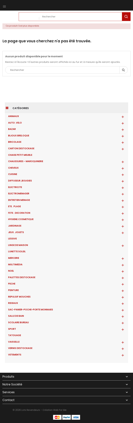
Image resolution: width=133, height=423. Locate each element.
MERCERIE (13, 258)
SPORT (12, 329)
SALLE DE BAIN (16, 316)
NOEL (11, 270)
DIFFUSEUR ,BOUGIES (20, 180)
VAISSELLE (14, 341)
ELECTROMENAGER (18, 193)
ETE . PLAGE (14, 206)
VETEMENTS (14, 354)
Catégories (21, 108)
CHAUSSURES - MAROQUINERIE (25, 161)
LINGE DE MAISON (18, 245)
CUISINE (12, 174)
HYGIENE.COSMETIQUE (20, 219)
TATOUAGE (14, 335)
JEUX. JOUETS (16, 232)
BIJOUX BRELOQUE (18, 135)
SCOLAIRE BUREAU (18, 322)
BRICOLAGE (14, 142)
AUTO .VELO (15, 122)
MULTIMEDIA (15, 264)
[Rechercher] (66, 70)
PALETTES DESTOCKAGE (21, 277)
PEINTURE (13, 290)
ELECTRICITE (15, 187)
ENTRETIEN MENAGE (19, 200)
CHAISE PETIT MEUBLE (20, 155)
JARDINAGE (14, 225)
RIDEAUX (13, 303)
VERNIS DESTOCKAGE (20, 348)
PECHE (11, 283)
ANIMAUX (13, 116)
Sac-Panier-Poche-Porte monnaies (30, 309)
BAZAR (12, 129)
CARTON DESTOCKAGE (21, 148)
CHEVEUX (13, 167)
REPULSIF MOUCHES (19, 296)
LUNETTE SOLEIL (17, 251)
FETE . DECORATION (19, 213)
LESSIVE (12, 238)
